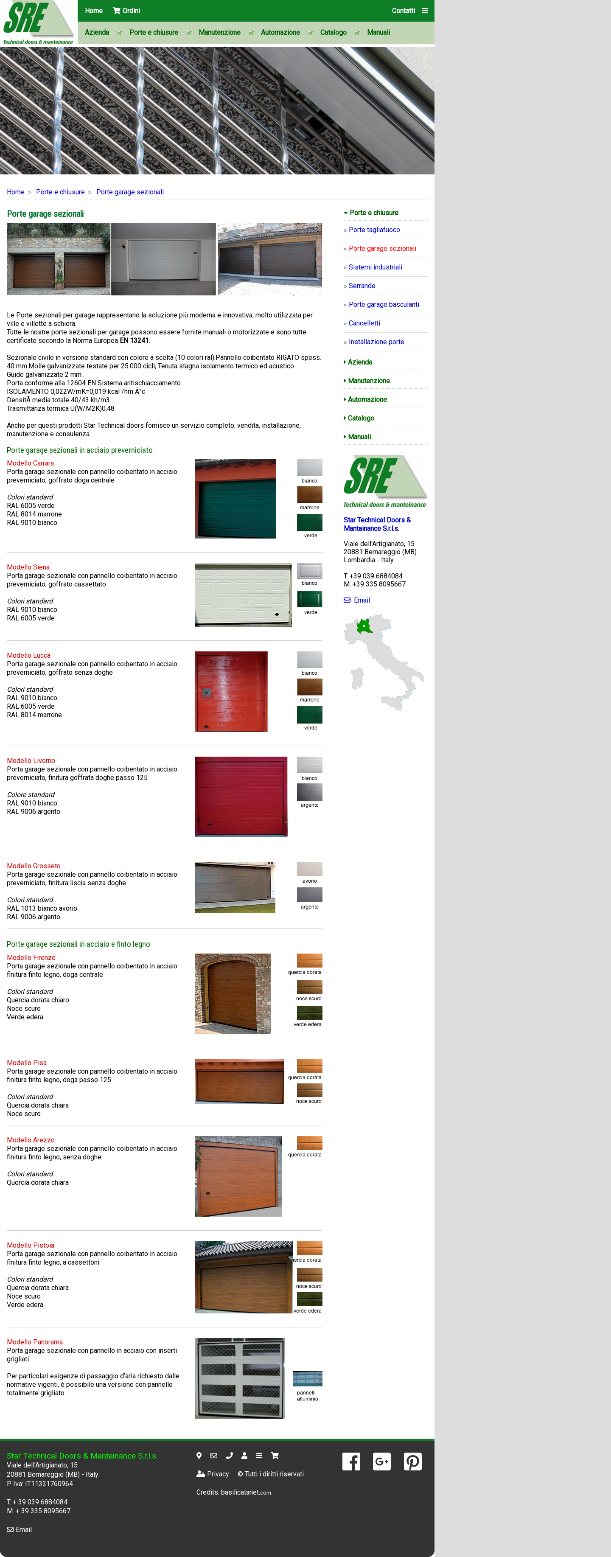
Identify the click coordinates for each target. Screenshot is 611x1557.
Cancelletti (364, 323)
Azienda (97, 32)
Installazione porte (376, 342)
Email (357, 600)
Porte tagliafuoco (374, 230)
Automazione (280, 32)
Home (94, 11)
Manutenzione (220, 32)
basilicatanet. (246, 1492)
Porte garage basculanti (384, 304)
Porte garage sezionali (130, 192)
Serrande (362, 286)
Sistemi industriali (375, 267)
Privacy (212, 1474)
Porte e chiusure (153, 32)
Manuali (378, 32)
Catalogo (333, 32)
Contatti (403, 11)
